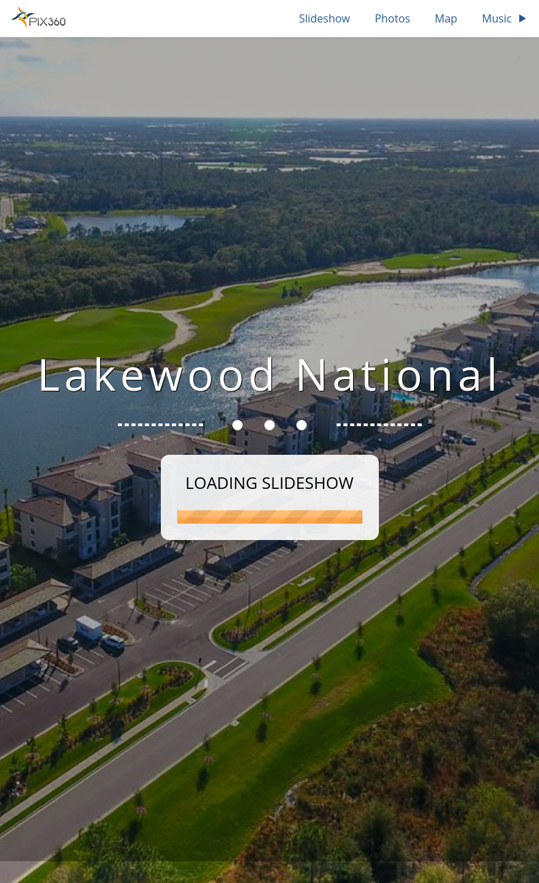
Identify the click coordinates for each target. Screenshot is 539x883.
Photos (392, 18)
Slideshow (324, 18)
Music (505, 18)
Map (446, 18)
